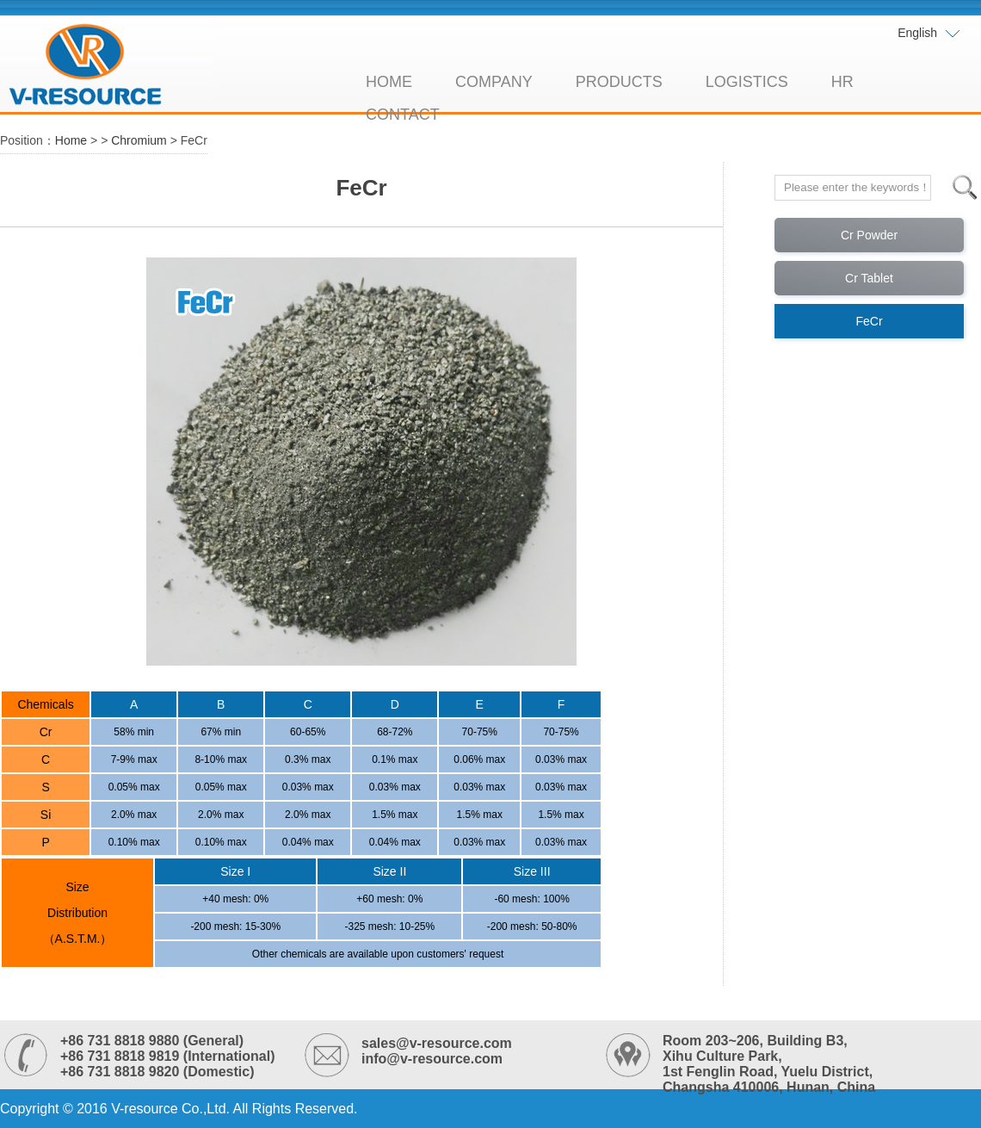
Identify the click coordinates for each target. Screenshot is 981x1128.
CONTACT (403, 114)
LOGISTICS (747, 81)
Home (71, 140)
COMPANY (494, 81)
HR (842, 81)
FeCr (868, 321)
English (929, 33)
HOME (389, 81)
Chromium (139, 140)
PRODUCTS (619, 81)
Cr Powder (869, 235)
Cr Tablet (869, 278)
